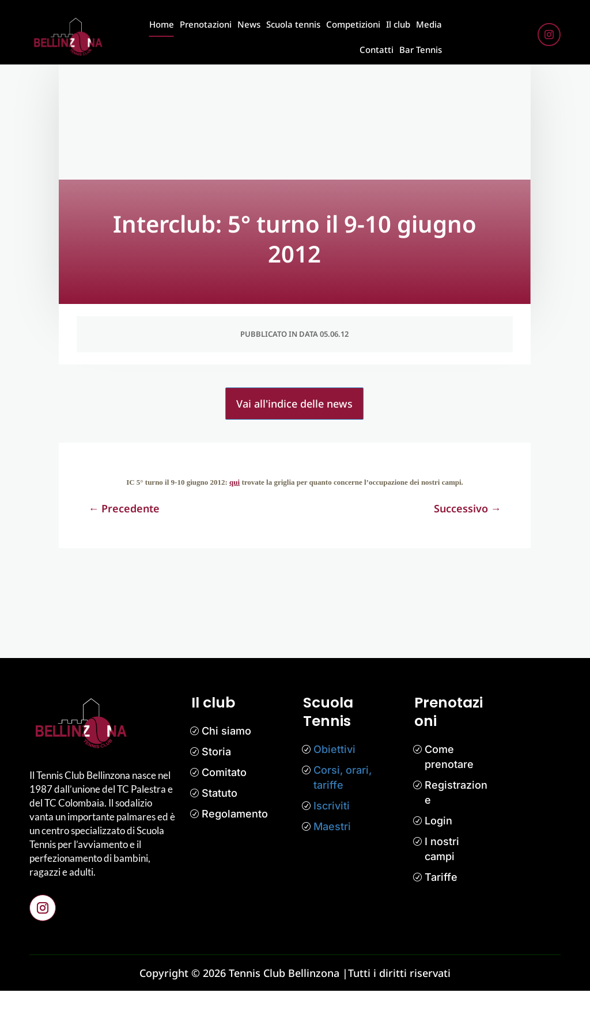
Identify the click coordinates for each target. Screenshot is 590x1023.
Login (438, 853)
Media (429, 24)
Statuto (219, 825)
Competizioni (353, 24)
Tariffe (441, 909)
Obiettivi (334, 781)
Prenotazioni (206, 24)
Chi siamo (226, 763)
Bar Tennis (420, 49)
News (248, 24)
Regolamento (235, 846)
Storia (216, 784)
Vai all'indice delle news (294, 436)
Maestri (332, 859)
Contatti (377, 49)
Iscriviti (331, 838)
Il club (398, 24)
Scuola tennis (293, 24)
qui (234, 514)
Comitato (224, 804)
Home (161, 24)
